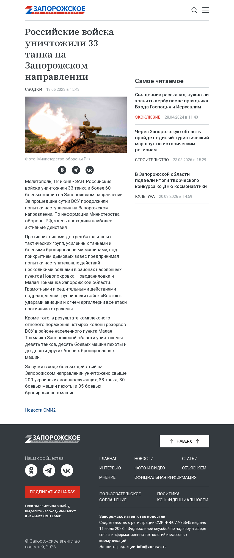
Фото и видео (149, 468)
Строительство (152, 159)
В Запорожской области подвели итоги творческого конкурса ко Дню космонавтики (171, 180)
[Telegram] (76, 170)
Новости (143, 458)
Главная (108, 458)
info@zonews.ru (152, 547)
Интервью (110, 468)
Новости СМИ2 (40, 410)
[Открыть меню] (206, 10)
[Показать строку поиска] (194, 10)
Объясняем (194, 468)
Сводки (33, 89)
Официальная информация (165, 477)
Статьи (189, 458)
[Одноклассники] (62, 170)
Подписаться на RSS (52, 491)
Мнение (107, 477)
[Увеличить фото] (76, 124)
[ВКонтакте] (90, 170)
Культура (145, 196)
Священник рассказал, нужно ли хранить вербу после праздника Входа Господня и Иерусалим (172, 101)
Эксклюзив (148, 117)
